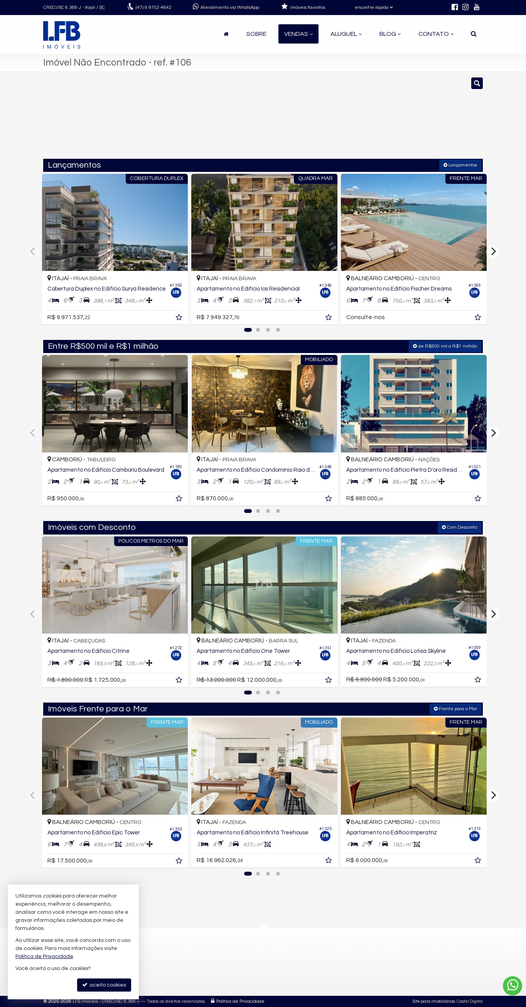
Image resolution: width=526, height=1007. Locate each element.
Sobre (256, 34)
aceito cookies (104, 985)
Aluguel (346, 34)
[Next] (492, 251)
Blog (390, 34)
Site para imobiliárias (434, 1001)
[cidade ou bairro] (333, 118)
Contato (436, 34)
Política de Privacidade (240, 1001)
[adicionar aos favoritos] (177, 316)
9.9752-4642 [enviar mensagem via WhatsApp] (154, 7)
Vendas (298, 34)
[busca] (473, 34)
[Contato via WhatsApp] (512, 985)
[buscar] (392, 118)
